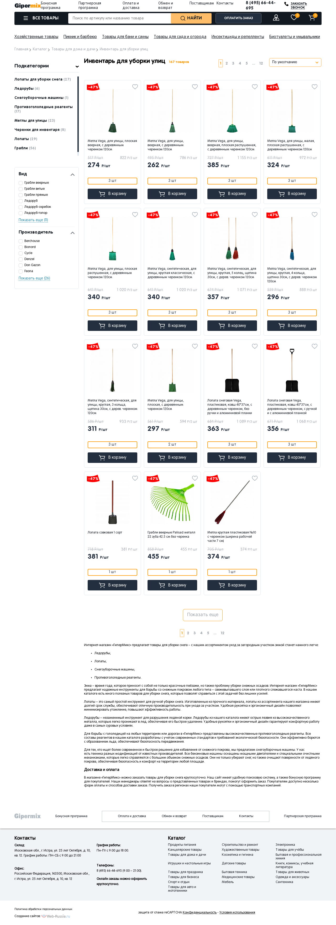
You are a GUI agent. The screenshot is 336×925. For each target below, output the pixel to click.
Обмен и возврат (174, 816)
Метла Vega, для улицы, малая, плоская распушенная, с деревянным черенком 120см (291, 145)
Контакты (225, 3)
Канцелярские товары (185, 850)
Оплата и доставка (132, 816)
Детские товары (234, 863)
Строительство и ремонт (240, 845)
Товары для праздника (185, 872)
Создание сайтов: (27, 916)
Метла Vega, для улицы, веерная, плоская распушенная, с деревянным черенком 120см (231, 145)
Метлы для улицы (34, 121)
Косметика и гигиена (237, 855)
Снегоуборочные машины (41, 98)
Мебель (228, 882)
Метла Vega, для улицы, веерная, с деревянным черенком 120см (166, 145)
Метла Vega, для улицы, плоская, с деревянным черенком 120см (166, 405)
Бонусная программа (71, 816)
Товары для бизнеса (183, 877)
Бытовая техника (234, 872)
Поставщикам (202, 3)
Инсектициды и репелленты (238, 37)
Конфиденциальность (200, 912)
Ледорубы (27, 89)
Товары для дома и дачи (187, 855)
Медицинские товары (238, 877)
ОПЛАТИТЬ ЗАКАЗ (238, 18)
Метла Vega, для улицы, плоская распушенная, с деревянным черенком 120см (112, 273)
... (253, 63)
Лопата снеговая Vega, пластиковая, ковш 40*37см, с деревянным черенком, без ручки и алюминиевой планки (229, 407)
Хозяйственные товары (36, 37)
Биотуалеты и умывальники (294, 37)
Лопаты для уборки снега (42, 79)
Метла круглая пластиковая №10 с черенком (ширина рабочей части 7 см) (231, 537)
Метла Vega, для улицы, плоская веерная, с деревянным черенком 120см (112, 145)
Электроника (285, 845)
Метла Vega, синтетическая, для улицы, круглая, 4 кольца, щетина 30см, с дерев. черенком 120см (292, 275)
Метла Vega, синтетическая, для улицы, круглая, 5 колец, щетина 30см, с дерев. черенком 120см (231, 273)
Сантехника (284, 882)
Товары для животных (292, 872)
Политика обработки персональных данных (43, 909)
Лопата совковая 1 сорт (105, 532)
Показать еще (202, 615)
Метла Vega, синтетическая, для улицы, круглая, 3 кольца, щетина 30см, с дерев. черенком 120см (112, 407)
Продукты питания (182, 845)
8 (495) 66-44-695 (261, 5)
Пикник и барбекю (80, 37)
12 (261, 63)
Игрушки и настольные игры (189, 863)
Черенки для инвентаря (40, 130)
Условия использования (237, 912)
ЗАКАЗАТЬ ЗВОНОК (299, 5)
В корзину (112, 194)
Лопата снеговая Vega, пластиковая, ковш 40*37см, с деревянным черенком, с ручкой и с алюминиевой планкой (292, 407)
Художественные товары (240, 850)
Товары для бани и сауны (125, 37)
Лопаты (25, 139)
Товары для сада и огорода (180, 37)
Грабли (25, 148)
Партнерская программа (303, 816)
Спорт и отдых (179, 882)
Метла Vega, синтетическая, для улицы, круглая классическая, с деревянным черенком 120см (172, 273)
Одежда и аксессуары (292, 877)
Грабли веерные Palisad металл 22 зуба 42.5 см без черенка (171, 534)
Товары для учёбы (290, 850)
